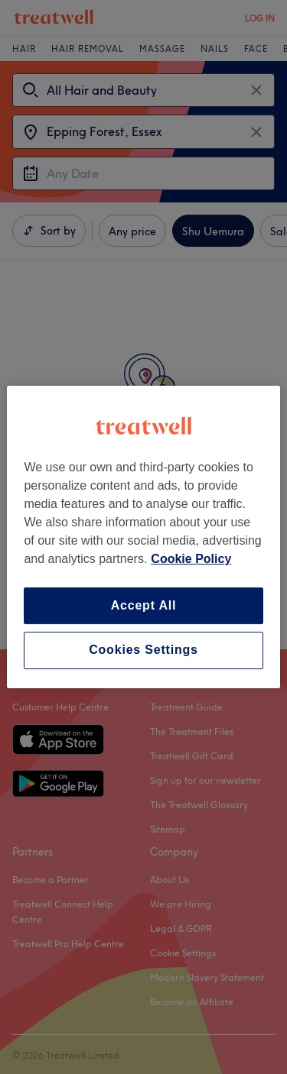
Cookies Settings (143, 650)
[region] (143, 537)
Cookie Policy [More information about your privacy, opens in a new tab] (191, 558)
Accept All (144, 605)
